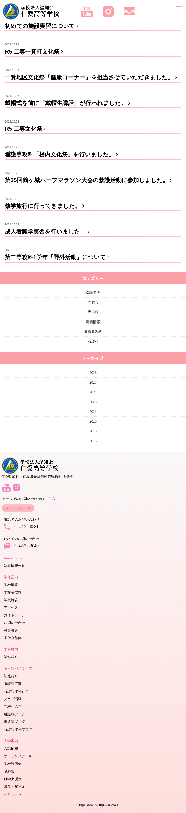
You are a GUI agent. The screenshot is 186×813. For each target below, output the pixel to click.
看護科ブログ (14, 714)
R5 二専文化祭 (26, 128)
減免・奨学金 (14, 786)
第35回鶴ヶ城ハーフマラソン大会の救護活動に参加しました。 (89, 180)
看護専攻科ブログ (18, 729)
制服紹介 (11, 676)
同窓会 (93, 302)
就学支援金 (13, 779)
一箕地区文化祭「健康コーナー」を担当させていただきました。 (92, 77)
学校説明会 (13, 764)
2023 (93, 402)
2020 (93, 421)
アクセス (11, 607)
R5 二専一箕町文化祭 (35, 51)
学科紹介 (11, 657)
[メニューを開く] (179, 5)
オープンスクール (18, 756)
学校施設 (11, 600)
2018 (93, 431)
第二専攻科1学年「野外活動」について (58, 257)
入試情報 (11, 748)
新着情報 (93, 322)
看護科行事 (13, 684)
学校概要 (11, 585)
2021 (93, 412)
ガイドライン (14, 615)
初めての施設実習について (43, 26)
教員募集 (11, 630)
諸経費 (9, 771)
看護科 (93, 341)
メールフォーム (18, 508)
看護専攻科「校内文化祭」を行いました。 (62, 154)
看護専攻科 (93, 332)
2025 (93, 382)
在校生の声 (13, 706)
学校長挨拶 (13, 592)
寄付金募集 (13, 638)
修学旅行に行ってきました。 (45, 206)
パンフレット (14, 794)
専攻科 (93, 312)
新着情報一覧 (14, 566)
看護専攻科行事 (16, 691)
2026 (93, 372)
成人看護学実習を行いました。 (48, 231)
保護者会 (93, 292)
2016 (93, 441)
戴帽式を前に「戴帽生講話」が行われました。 (68, 103)
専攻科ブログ (14, 722)
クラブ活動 (13, 699)
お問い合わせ (14, 623)
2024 (93, 392)
